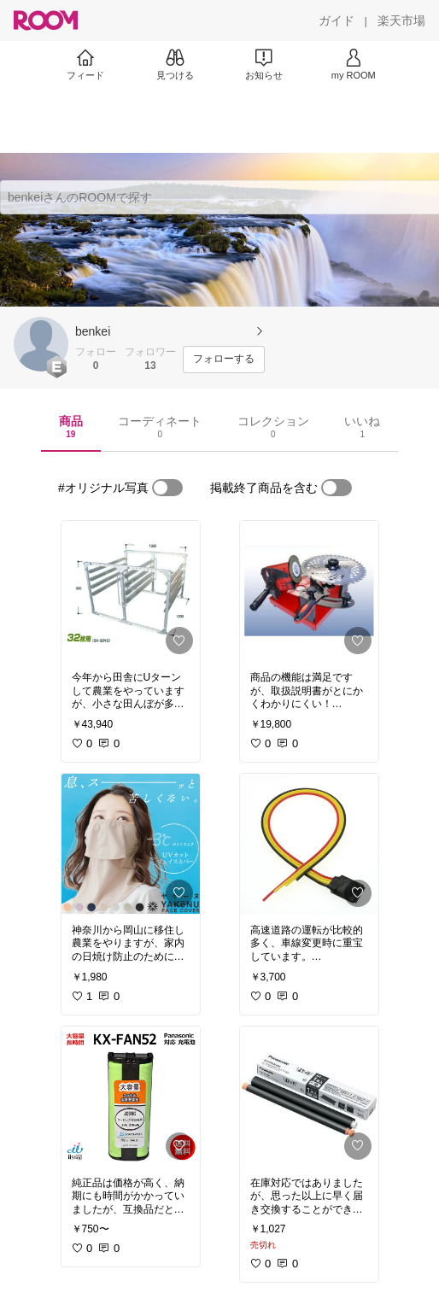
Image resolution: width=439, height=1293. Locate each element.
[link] (130, 591)
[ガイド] (336, 20)
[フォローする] (224, 359)
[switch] (167, 487)
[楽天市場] (401, 20)
